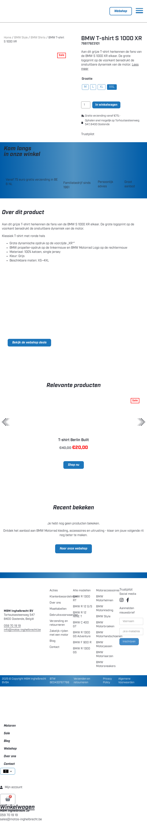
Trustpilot (87, 134)
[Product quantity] (85, 104)
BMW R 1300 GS (81, 650)
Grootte (87, 78)
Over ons (55, 602)
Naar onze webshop (73, 548)
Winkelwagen (17, 807)
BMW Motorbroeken (105, 624)
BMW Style (21, 37)
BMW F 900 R (82, 642)
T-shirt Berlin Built (73, 440)
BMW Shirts (38, 37)
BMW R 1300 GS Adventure (82, 634)
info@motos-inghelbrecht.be (22, 630)
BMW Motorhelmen (104, 598)
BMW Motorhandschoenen (105, 634)
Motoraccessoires (105, 590)
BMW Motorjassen (104, 644)
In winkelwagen (106, 104)
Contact (54, 647)
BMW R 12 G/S (82, 606)
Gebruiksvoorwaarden (59, 615)
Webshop (10, 748)
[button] (6, 422)
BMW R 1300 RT (81, 598)
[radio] (85, 87)
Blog (53, 641)
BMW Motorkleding (104, 608)
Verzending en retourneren (59, 623)
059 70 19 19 (12, 626)
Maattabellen (58, 609)
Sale (7, 733)
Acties (54, 590)
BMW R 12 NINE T (79, 614)
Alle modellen (82, 590)
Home (7, 37)
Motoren (10, 725)
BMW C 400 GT (81, 624)
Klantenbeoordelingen (59, 596)
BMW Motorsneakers (105, 664)
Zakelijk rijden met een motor (59, 633)
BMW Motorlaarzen (104, 654)
